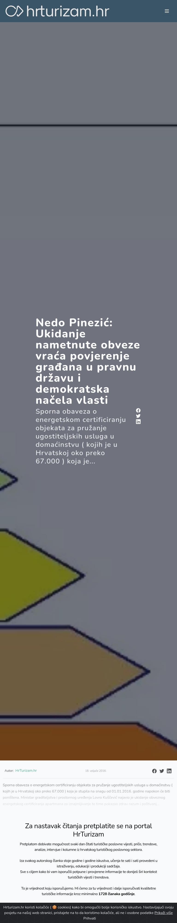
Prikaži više (163, 912)
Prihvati (89, 918)
